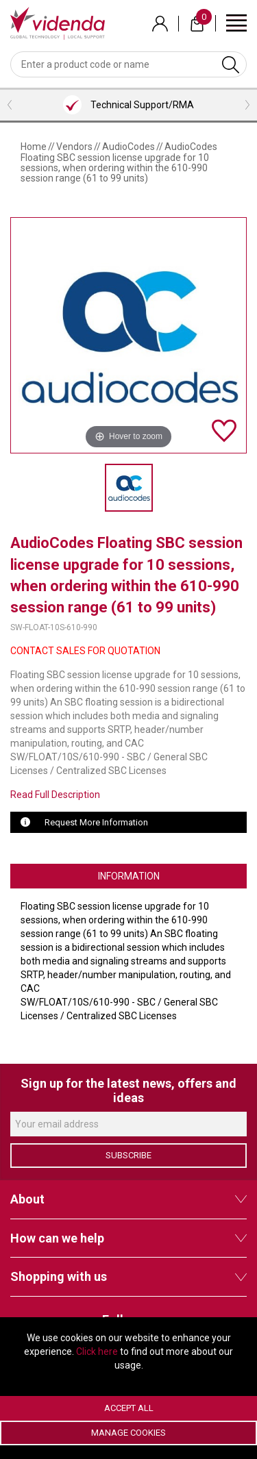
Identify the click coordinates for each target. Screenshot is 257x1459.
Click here (97, 1351)
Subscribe (128, 1155)
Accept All (129, 1408)
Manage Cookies (128, 1432)
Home (34, 146)
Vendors (74, 146)
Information (129, 876)
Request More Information (96, 822)
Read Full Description (55, 794)
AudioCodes (128, 146)
